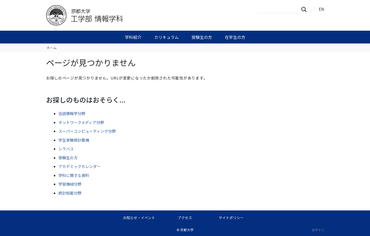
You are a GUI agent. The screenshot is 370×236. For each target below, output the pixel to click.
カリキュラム (166, 37)
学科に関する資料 (73, 175)
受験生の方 (202, 37)
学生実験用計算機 (73, 140)
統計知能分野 (69, 193)
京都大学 (187, 229)
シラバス (66, 148)
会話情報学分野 (71, 113)
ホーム (52, 47)
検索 (305, 9)
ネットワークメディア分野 (81, 122)
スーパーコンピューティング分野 (87, 131)
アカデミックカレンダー (79, 166)
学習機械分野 (69, 184)
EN (321, 9)
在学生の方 (235, 37)
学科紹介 (133, 37)
